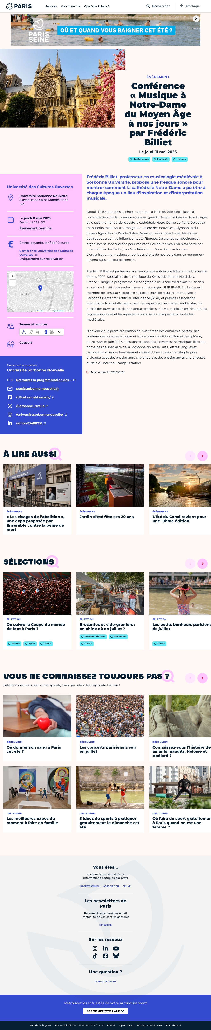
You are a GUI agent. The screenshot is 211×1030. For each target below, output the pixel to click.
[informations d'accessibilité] (41, 332)
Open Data (125, 1025)
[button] (40, 288)
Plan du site (173, 1025)
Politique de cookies (149, 1025)
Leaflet (40, 311)
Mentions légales (40, 1025)
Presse (111, 1025)
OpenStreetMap (58, 311)
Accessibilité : (79, 1025)
